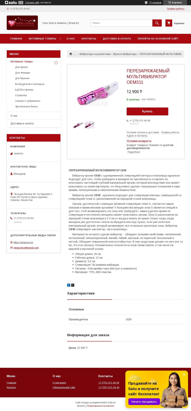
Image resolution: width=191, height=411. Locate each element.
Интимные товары (42, 38)
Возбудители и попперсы (29, 84)
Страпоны (21, 95)
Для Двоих (21, 67)
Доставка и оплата (117, 38)
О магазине (59, 382)
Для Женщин (22, 72)
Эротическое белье (26, 106)
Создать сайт (32, 2)
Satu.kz (112, 402)
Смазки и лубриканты (27, 100)
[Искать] (157, 23)
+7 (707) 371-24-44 (108, 387)
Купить (147, 111)
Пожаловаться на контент (100, 406)
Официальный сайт (64, 387)
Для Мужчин (22, 78)
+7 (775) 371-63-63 (108, 382)
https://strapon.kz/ (23, 242)
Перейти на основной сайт (158, 38)
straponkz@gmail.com (26, 247)
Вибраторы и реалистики (95, 54)
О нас (71, 38)
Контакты (89, 38)
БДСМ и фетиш (24, 89)
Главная (16, 38)
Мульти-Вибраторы (125, 54)
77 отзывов (155, 2)
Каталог (11, 387)
